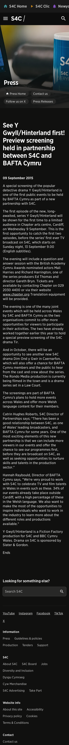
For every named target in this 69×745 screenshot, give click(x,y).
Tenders (27, 645)
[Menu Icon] (5, 19)
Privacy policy (12, 716)
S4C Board (29, 664)
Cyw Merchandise (15, 684)
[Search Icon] (63, 18)
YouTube (9, 613)
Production (10, 645)
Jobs (44, 664)
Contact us (10, 741)
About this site (12, 709)
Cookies (31, 716)
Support (42, 645)
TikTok (58, 613)
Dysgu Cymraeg (13, 677)
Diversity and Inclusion (18, 670)
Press (6, 638)
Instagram (26, 613)
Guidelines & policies (28, 638)
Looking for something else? (26, 581)
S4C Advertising (14, 690)
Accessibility (35, 709)
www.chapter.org (16, 294)
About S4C (10, 664)
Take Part (35, 690)
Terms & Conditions (16, 722)
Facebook (43, 613)
